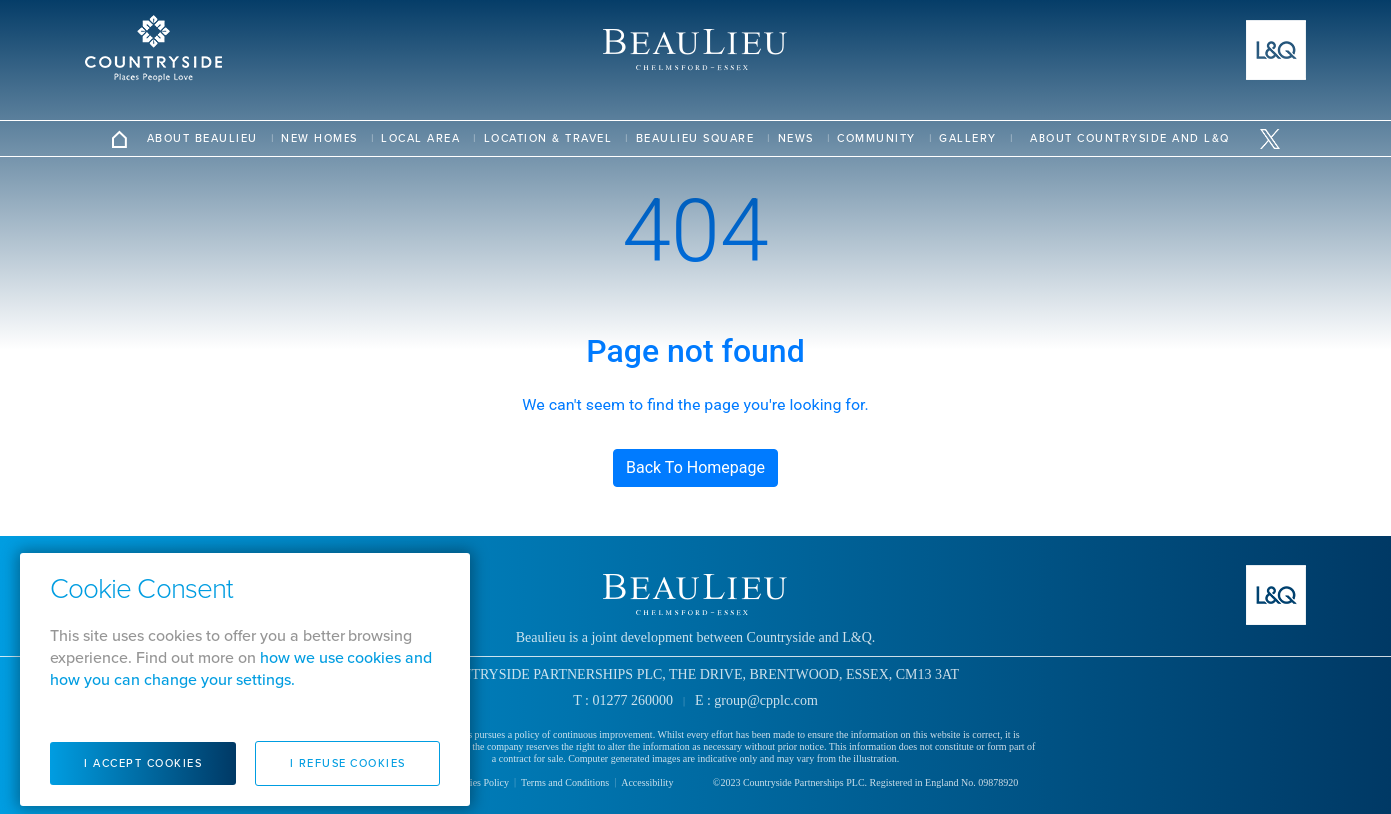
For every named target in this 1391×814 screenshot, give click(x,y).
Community (876, 138)
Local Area (420, 138)
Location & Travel (548, 138)
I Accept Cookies (143, 763)
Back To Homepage (695, 467)
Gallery (968, 138)
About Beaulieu (202, 138)
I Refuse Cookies (348, 763)
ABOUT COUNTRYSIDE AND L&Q (1130, 138)
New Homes (319, 138)
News (796, 138)
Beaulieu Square (695, 138)
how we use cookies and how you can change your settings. (241, 668)
